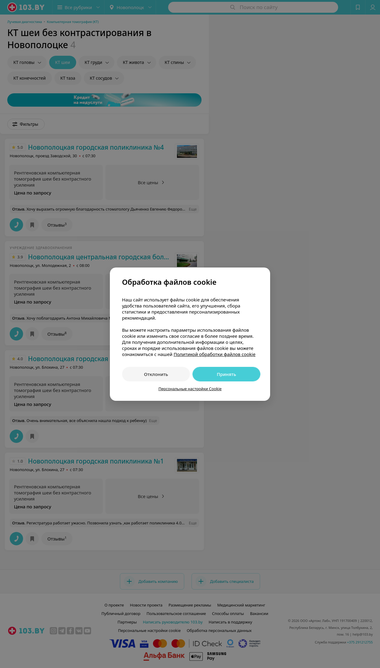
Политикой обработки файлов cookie (215, 354)
